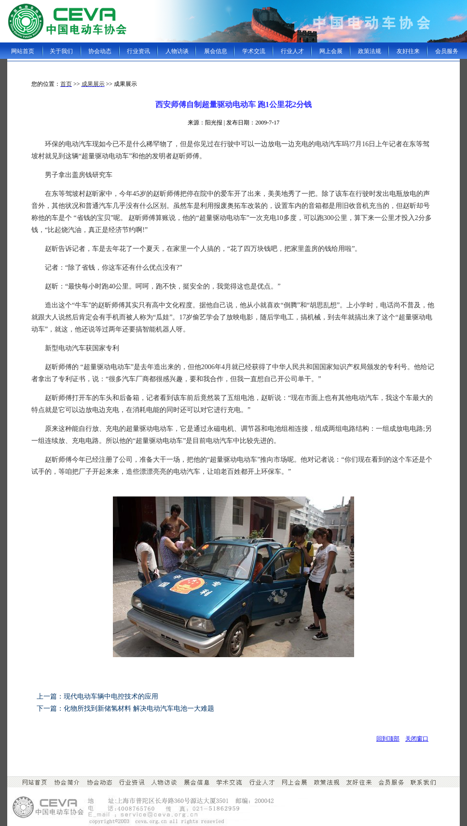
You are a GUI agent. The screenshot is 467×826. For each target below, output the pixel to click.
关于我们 (61, 51)
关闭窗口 (416, 738)
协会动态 (99, 51)
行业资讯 (138, 51)
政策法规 (369, 51)
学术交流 (253, 51)
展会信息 (215, 51)
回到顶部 (387, 738)
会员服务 (446, 51)
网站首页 (22, 51)
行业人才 (292, 51)
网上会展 (331, 51)
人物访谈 (177, 51)
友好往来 (408, 51)
